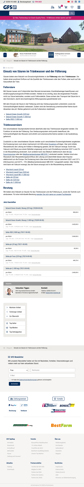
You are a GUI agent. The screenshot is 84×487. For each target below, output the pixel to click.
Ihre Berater (59, 445)
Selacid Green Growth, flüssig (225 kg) (24, 208)
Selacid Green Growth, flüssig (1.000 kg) (25, 220)
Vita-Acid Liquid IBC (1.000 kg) (17, 175)
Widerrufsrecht (60, 472)
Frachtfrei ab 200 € (37, 448)
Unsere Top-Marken (37, 453)
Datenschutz (59, 469)
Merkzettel (10, 451)
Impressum (59, 467)
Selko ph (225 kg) (12, 180)
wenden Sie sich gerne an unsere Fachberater (53, 194)
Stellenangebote (61, 442)
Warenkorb (10, 445)
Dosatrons (53, 144)
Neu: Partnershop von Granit (42, 18)
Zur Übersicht (12, 316)
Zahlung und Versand (13, 456)
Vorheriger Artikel (14, 312)
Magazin (58, 453)
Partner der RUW (36, 472)
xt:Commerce (49, 485)
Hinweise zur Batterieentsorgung (66, 477)
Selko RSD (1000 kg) (18, 232)
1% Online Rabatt (36, 445)
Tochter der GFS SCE (37, 467)
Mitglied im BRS (36, 469)
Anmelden (14, 384)
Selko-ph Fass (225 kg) (19, 256)
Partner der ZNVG (36, 477)
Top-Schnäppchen (14, 332)
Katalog (9, 467)
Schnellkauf (11, 448)
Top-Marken (12, 328)
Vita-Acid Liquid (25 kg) (15, 170)
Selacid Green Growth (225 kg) (17, 114)
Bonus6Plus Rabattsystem (39, 442)
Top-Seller (11, 323)
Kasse (9, 453)
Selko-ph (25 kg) (16, 244)
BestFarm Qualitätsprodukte (40, 451)
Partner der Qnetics (37, 475)
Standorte (59, 451)
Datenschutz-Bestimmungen (28, 380)
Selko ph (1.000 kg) (13, 182)
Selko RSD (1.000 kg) (14, 119)
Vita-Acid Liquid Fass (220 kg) (17, 172)
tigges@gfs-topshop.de (53, 293)
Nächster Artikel (13, 308)
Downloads (10, 469)
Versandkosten (35, 214)
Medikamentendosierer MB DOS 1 (36, 154)
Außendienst (59, 448)
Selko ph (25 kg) (12, 177)
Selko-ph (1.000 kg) (18, 268)
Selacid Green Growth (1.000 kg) (18, 117)
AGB (57, 475)
